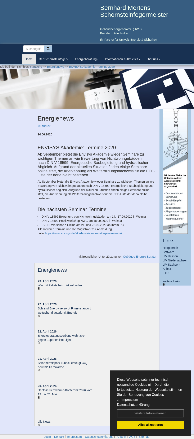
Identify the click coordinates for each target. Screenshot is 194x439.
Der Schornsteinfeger (54, 59)
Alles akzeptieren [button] (150, 424)
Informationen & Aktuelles (122, 59)
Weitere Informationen (150, 413)
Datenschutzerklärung (133, 405)
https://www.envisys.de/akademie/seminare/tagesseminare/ (83, 233)
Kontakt (59, 436)
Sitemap (144, 436)
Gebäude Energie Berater (140, 256)
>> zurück (43, 126)
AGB (132, 436)
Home (29, 59)
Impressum (129, 399)
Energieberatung (87, 59)
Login (47, 436)
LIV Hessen (170, 256)
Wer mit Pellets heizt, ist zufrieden (60, 285)
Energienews (52, 270)
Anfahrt (121, 436)
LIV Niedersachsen (175, 260)
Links (168, 240)
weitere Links (171, 283)
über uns (153, 59)
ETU (165, 273)
